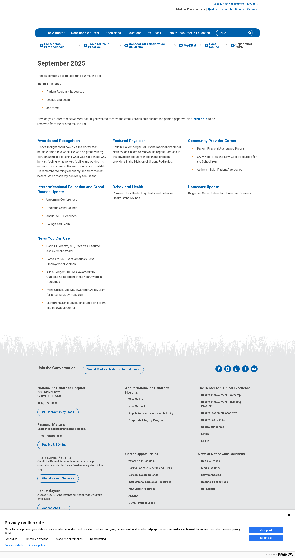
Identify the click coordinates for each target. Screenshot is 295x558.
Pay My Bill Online (54, 444)
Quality (212, 9)
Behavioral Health (128, 187)
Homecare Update (203, 187)
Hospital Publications (214, 482)
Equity (205, 440)
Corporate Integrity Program (146, 420)
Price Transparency (49, 435)
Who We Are (135, 399)
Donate (239, 9)
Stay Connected (211, 475)
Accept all (266, 530)
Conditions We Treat (85, 33)
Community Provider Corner (212, 140)
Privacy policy (37, 545)
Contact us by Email (58, 412)
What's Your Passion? (141, 461)
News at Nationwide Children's (221, 454)
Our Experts (208, 489)
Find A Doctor (55, 33)
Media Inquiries (211, 468)
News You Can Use (53, 238)
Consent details (14, 545)
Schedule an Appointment (228, 3)
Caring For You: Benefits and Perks (150, 468)
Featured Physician (129, 140)
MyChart (252, 3)
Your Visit (154, 33)
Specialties (113, 33)
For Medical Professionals (188, 9)
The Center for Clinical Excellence (224, 388)
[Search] (231, 33)
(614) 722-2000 (47, 402)
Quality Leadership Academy (219, 412)
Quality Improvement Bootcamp (221, 395)
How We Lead (136, 406)
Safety (205, 433)
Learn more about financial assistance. (61, 428)
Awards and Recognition (58, 140)
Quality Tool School (213, 419)
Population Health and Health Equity (150, 413)
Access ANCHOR (53, 508)
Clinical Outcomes (212, 426)
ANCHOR (133, 496)
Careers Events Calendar (144, 475)
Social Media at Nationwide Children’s (113, 369)
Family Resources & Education (189, 33)
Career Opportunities (141, 454)
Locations (134, 33)
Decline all (266, 537)
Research (226, 9)
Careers (252, 9)
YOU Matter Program (141, 489)
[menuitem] (55, 33)
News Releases (210, 461)
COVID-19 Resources (141, 502)
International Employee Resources (149, 482)
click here (200, 119)
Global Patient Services (58, 478)
